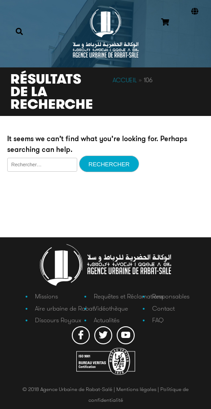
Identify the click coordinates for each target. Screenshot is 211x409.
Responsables (170, 296)
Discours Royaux (58, 320)
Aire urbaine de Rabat (64, 308)
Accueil (125, 80)
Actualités (106, 320)
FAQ (157, 320)
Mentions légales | (138, 389)
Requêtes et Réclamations (128, 296)
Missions (46, 296)
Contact (163, 308)
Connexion (193, 35)
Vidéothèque (111, 308)
